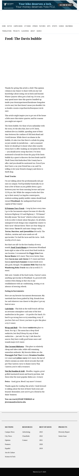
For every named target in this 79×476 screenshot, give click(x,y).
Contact (24, 439)
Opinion (7, 439)
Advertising (26, 431)
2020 (41, 443)
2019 (41, 447)
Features (7, 443)
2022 (41, 435)
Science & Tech (10, 456)
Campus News (10, 431)
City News (8, 435)
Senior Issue (63, 435)
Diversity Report (64, 431)
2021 (41, 439)
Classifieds (26, 435)
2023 (41, 431)
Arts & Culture (10, 452)
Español (7, 447)
